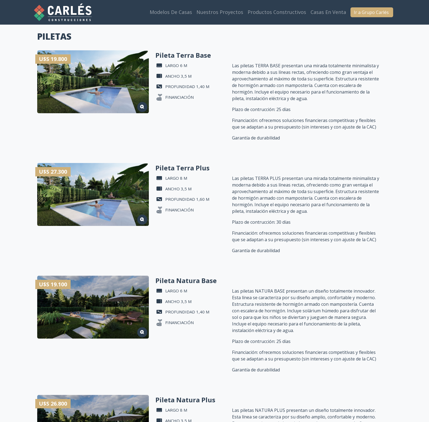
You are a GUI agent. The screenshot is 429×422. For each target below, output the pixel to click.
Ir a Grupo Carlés (372, 12)
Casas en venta (328, 12)
